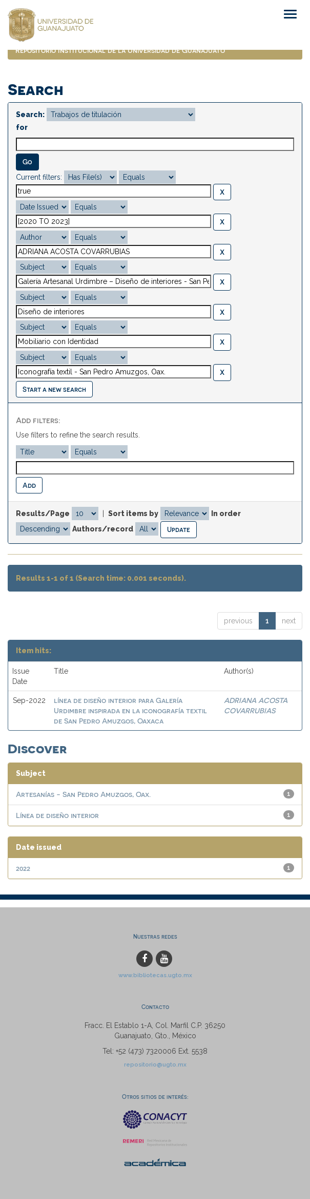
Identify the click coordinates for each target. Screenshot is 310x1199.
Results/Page (43, 513)
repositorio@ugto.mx (155, 1064)
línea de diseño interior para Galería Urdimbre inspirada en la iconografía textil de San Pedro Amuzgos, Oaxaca (130, 710)
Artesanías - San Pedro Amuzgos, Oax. (83, 794)
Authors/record (102, 529)
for (22, 127)
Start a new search (54, 389)
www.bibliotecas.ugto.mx (155, 975)
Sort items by (133, 513)
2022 (23, 868)
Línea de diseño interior (57, 815)
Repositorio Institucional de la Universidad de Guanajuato (120, 50)
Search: (30, 114)
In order (226, 513)
